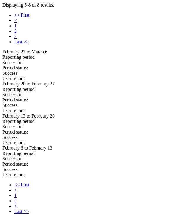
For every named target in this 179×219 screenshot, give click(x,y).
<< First (21, 15)
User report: (13, 78)
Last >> (21, 41)
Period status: (15, 67)
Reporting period (18, 57)
